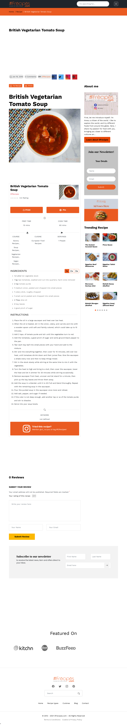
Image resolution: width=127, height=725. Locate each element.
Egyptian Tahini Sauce (109, 265)
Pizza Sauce (107, 245)
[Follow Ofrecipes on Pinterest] (73, 686)
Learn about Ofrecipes (97, 140)
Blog (76, 703)
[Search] (106, 3)
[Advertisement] (63, 53)
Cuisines (66, 703)
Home (11, 12)
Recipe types (52, 703)
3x (76, 271)
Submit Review (22, 536)
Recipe (19, 12)
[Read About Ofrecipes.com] (101, 103)
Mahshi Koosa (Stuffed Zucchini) (108, 285)
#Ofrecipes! (61, 429)
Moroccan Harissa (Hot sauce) (90, 285)
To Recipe (15, 86)
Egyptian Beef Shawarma (90, 265)
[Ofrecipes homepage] (19, 4)
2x (71, 271)
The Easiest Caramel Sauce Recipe (91, 246)
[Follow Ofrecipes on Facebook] (53, 686)
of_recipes (45, 429)
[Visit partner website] (23, 648)
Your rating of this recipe (19, 496)
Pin (63, 210)
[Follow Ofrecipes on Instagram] (67, 686)
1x (67, 271)
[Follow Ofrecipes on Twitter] (60, 686)
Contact (85, 703)
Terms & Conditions (52, 720)
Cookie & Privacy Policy (72, 720)
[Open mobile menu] (116, 3)
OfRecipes (46, 77)
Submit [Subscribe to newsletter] (101, 187)
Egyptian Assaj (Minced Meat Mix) (108, 304)
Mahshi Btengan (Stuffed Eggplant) (91, 304)
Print (28, 86)
